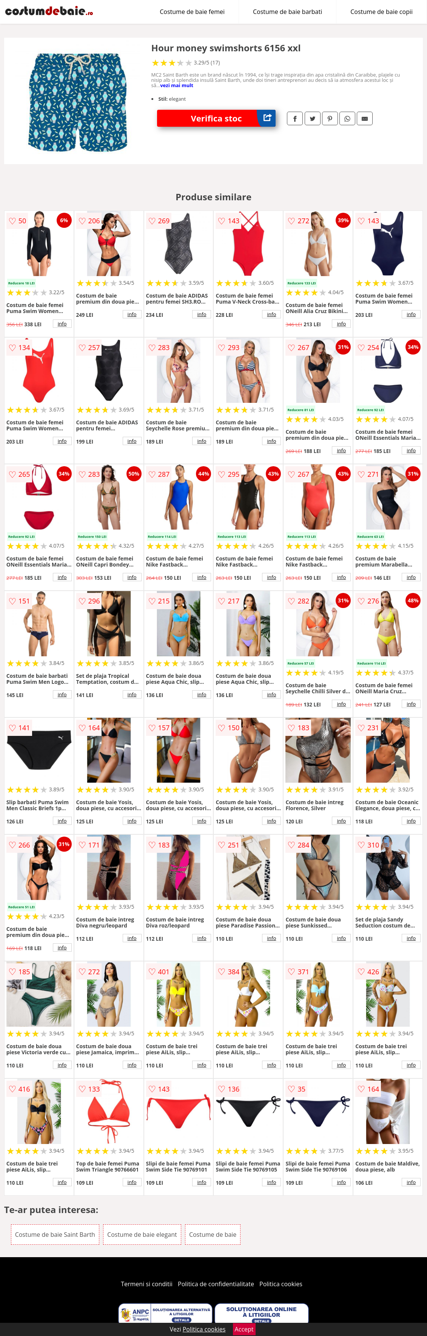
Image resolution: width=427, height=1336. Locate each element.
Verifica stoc (233, 118)
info (62, 323)
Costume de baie (212, 1234)
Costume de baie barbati (287, 12)
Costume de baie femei (192, 12)
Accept (244, 1329)
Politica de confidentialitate (216, 1284)
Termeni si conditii (147, 1284)
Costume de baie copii (381, 12)
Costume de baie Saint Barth (55, 1234)
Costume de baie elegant (142, 1234)
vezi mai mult (176, 85)
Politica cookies (280, 1284)
